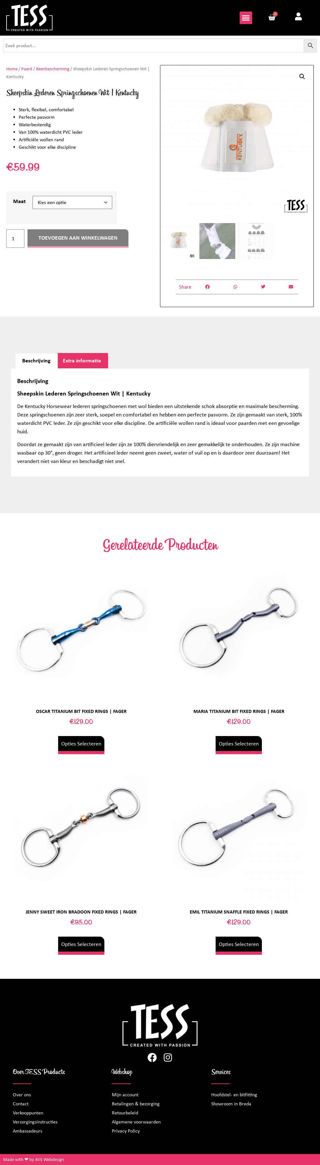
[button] (246, 18)
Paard (26, 69)
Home (12, 69)
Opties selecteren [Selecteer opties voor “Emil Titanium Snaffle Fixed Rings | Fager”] (239, 944)
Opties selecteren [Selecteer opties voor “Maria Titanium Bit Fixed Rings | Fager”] (239, 743)
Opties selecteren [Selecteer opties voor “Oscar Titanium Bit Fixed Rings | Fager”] (81, 743)
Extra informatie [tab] (82, 360)
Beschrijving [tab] (36, 360)
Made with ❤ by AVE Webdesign (33, 1159)
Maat (19, 201)
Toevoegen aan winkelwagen (78, 237)
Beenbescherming (52, 69)
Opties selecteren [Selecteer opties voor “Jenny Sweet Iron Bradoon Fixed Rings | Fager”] (81, 944)
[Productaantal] (15, 238)
